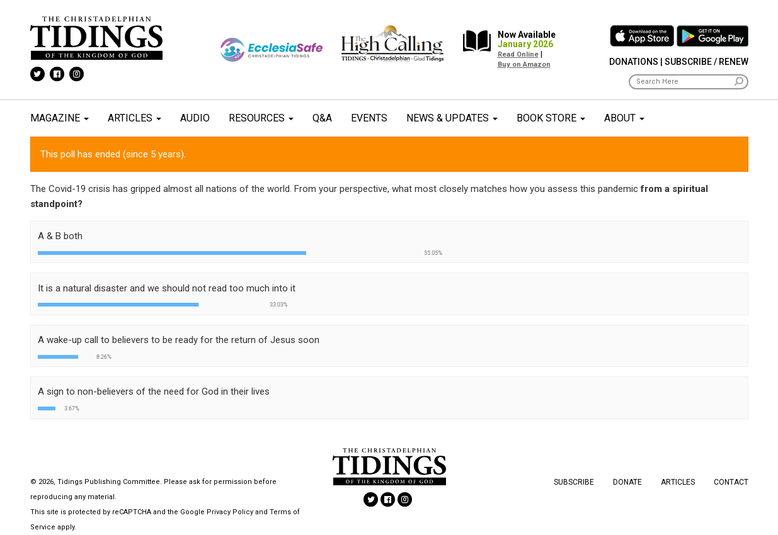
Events (369, 118)
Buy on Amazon (524, 64)
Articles (134, 118)
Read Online (518, 54)
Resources (261, 118)
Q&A (322, 118)
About (624, 118)
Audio (195, 118)
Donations (633, 62)
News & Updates (452, 118)
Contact (731, 482)
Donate (627, 482)
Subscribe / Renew (706, 62)
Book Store (551, 118)
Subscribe (574, 482)
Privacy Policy (230, 512)
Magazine (59, 118)
